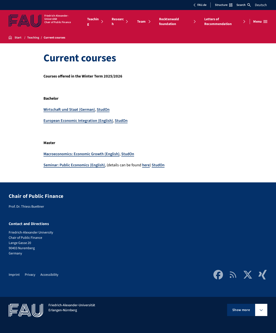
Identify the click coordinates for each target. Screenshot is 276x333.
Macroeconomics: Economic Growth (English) (81, 154)
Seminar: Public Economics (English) (74, 165)
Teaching (93, 21)
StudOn (103, 109)
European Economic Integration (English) (78, 120)
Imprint (14, 274)
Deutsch (261, 5)
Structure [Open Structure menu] (223, 5)
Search (243, 5)
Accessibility (49, 274)
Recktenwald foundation (169, 21)
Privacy (30, 274)
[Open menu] (260, 21)
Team (141, 21)
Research (118, 21)
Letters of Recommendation (218, 21)
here (146, 165)
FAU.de (200, 5)
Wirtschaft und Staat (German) (69, 109)
